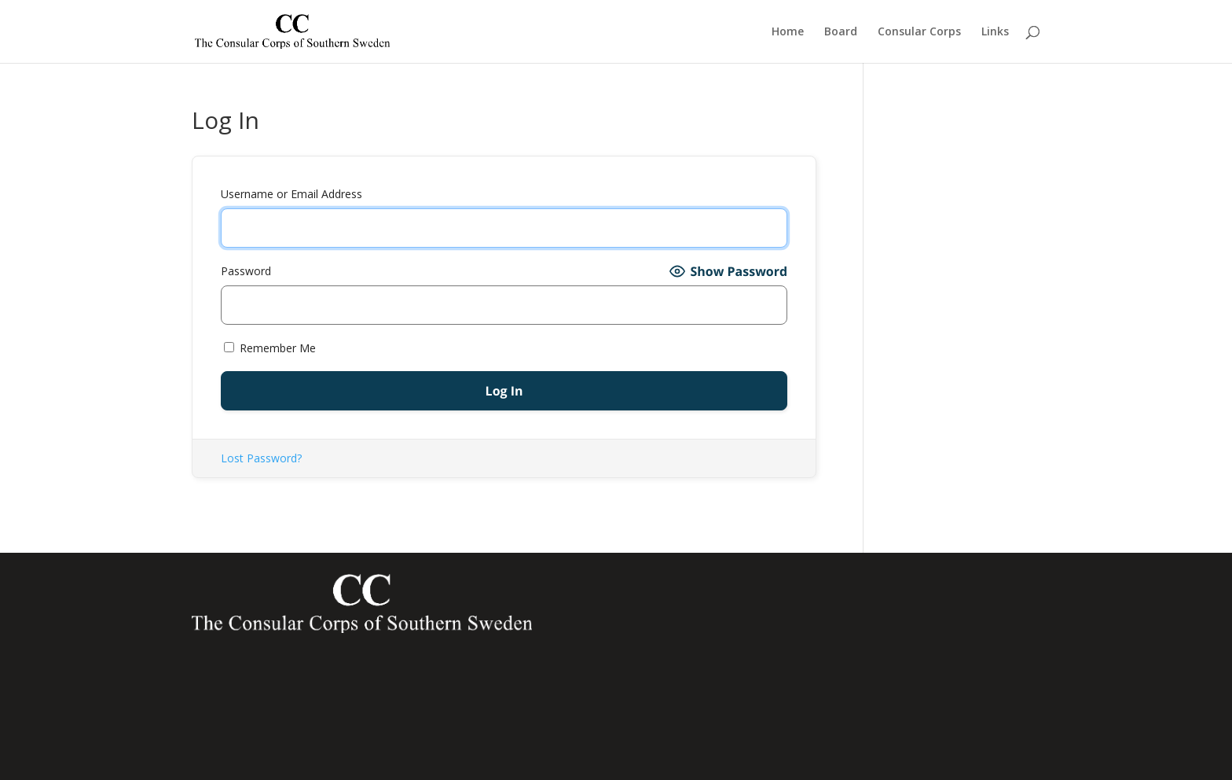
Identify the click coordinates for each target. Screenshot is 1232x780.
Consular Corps (919, 32)
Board (840, 32)
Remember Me (270, 347)
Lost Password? (261, 458)
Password (246, 270)
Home (788, 32)
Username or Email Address (291, 193)
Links (995, 32)
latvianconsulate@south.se (877, 735)
